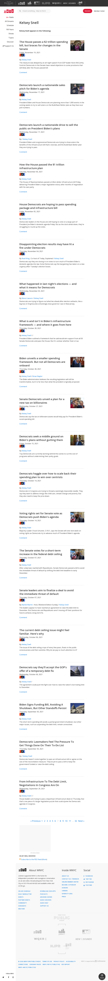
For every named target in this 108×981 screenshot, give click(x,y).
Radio (11, 17)
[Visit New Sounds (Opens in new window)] (69, 3)
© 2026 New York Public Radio (29, 961)
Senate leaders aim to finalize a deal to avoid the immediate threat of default (46, 592)
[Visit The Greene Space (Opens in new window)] (80, 3)
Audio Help (44, 903)
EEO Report (66, 964)
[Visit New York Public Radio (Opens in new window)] (61, 918)
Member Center (99, 11)
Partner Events (24, 900)
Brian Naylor (37, 376)
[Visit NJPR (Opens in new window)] (46, 3)
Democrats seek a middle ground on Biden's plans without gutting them (41, 438)
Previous (36, 821)
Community (22, 903)
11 (70, 821)
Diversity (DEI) (67, 893)
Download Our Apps (48, 891)
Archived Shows (46, 897)
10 (66, 821)
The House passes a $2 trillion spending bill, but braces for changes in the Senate (43, 45)
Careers (65, 890)
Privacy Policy (59, 961)
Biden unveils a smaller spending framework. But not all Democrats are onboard (42, 361)
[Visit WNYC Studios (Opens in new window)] (37, 3)
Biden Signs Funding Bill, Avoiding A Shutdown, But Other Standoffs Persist (43, 706)
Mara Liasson (27, 298)
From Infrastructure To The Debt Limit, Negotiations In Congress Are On (43, 783)
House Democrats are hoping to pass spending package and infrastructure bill (47, 206)
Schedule (10, 25)
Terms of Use (47, 961)
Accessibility (71, 961)
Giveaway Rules (35, 964)
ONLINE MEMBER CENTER (70, 882)
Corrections (23, 964)
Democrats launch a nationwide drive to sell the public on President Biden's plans (48, 126)
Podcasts (44, 894)
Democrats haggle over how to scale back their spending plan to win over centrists (47, 475)
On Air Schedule (24, 891)
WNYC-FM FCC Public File (51, 964)
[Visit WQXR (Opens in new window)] (56, 3)
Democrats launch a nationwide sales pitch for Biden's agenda (42, 86)
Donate (87, 11)
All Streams (9, 21)
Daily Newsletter (25, 894)
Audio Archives (45, 900)
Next (80, 821)
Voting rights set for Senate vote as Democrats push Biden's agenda (40, 515)
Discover (10, 42)
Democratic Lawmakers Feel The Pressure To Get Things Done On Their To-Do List (46, 743)
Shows (11, 33)
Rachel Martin (27, 605)
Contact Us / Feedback (70, 879)
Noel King (26, 258)
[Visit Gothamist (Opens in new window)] (29, 3)
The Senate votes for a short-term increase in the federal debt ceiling (40, 552)
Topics (11, 38)
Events (20, 897)
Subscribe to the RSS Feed (31, 859)
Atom (44, 859)
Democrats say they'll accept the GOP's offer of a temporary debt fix (43, 669)
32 (76, 821)
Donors (65, 887)
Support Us (8, 46)
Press (64, 896)
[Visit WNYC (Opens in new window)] (21, 3)
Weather (21, 909)
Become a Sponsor (69, 885)
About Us (65, 876)
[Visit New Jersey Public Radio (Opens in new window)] (40, 946)
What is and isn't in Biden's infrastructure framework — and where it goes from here (45, 322)
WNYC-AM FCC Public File (27, 967)
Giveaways (22, 906)
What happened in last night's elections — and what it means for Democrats (48, 285)
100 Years (10, 29)
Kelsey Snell (26, 60)
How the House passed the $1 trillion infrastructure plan (41, 166)
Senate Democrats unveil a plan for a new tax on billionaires (41, 400)
